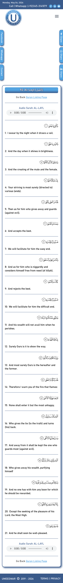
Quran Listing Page (36, 97)
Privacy (55, 578)
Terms (44, 578)
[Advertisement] (31, 57)
